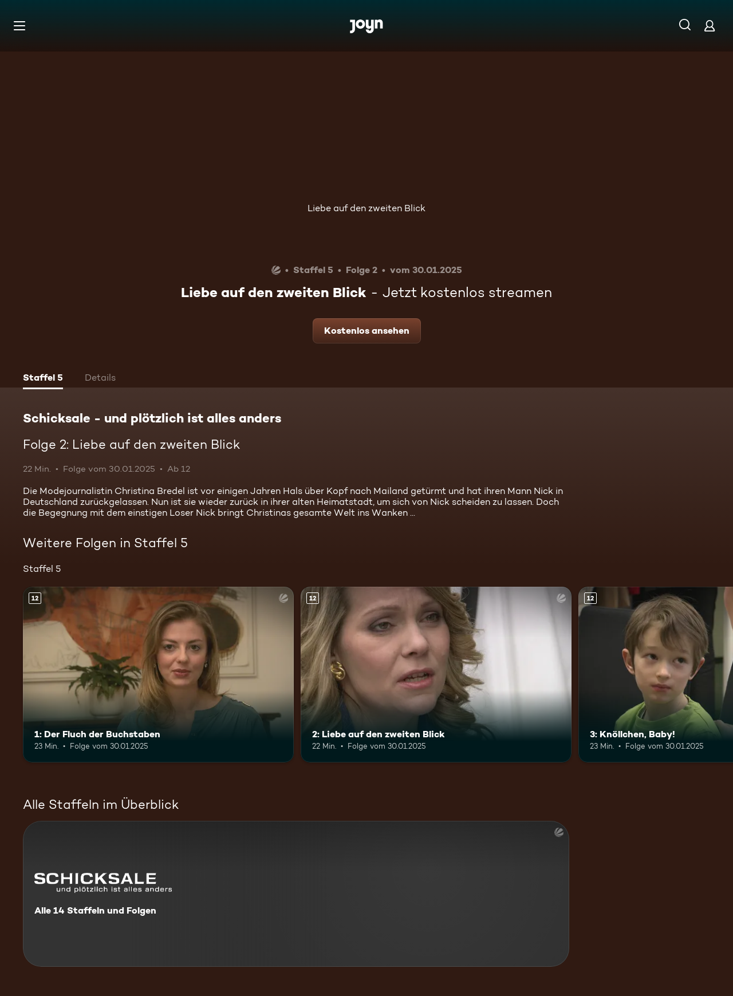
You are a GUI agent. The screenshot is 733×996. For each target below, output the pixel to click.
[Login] (710, 25)
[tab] (43, 379)
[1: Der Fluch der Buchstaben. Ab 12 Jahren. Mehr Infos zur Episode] (158, 674)
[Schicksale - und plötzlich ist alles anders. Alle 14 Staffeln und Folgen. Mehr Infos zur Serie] (296, 894)
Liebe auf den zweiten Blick (366, 208)
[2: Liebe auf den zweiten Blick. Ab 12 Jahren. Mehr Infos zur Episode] (436, 674)
